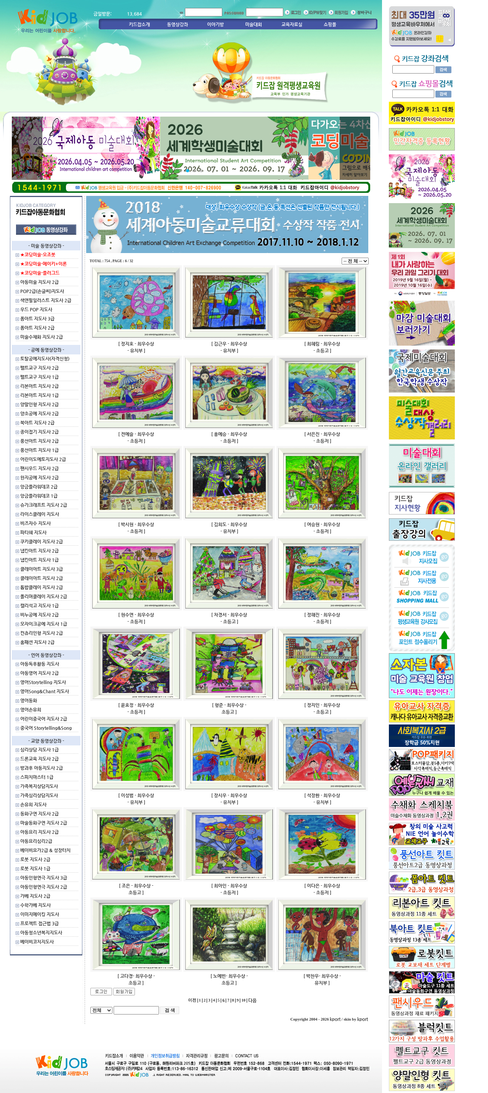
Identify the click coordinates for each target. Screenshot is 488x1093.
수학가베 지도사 (35, 905)
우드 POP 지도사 (36, 309)
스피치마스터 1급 (36, 777)
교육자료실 (291, 24)
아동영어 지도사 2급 (39, 673)
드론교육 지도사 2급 (39, 758)
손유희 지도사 (33, 804)
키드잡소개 (139, 24)
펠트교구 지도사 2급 (39, 367)
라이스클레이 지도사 (39, 514)
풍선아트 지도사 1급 (39, 450)
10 (243, 1000)
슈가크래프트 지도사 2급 (43, 505)
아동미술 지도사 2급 (39, 282)
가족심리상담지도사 (39, 795)
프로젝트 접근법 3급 (39, 923)
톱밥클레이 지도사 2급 (41, 587)
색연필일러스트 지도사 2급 (45, 300)
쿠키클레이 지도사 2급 (41, 541)
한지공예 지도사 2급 (39, 477)
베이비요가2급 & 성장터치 (45, 850)
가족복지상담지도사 (39, 786)
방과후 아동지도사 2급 (41, 768)
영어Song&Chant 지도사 (44, 691)
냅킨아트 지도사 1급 (39, 560)
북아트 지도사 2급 (37, 422)
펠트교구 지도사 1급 (39, 377)
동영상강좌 (177, 24)
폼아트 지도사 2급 (37, 327)
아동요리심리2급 (36, 841)
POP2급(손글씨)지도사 (42, 291)
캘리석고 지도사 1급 (39, 605)
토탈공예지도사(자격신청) (44, 358)
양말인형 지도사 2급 (39, 404)
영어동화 (28, 700)
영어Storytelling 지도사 (43, 682)
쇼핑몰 (330, 24)
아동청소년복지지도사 (41, 932)
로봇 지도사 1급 (35, 868)
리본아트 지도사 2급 (39, 386)
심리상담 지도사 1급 (39, 749)
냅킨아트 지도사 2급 (39, 550)
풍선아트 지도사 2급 (39, 441)
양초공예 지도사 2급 (39, 413)
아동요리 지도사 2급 (39, 832)
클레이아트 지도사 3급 (41, 569)
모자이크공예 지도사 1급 (43, 624)
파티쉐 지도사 (33, 532)
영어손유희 (30, 709)
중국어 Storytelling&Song (46, 728)
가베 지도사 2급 (35, 896)
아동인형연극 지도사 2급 (43, 886)
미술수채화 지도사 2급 (41, 337)
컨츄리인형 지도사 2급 (41, 633)
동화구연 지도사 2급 (39, 813)
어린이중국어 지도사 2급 (43, 718)
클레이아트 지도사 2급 (41, 578)
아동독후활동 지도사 (39, 664)
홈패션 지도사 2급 (37, 642)
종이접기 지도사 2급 (39, 431)
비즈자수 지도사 (35, 523)
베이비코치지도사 (37, 941)
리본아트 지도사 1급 (39, 395)
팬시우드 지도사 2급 (39, 468)
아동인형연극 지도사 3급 (43, 877)
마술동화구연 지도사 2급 (43, 822)
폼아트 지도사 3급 (37, 318)
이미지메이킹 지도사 (39, 914)
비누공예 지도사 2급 (39, 614)
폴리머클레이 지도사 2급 (43, 596)
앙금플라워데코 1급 (39, 495)
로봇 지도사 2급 (35, 859)
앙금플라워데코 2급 (39, 486)
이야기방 (215, 24)
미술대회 (253, 24)
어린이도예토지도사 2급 (43, 459)
